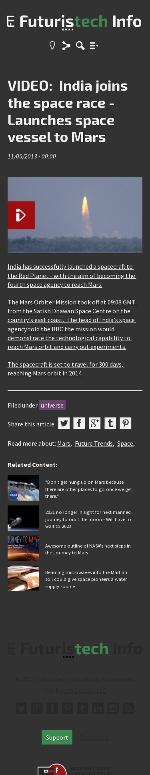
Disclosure (94, 737)
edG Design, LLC (84, 690)
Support (57, 737)
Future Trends (94, 443)
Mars (63, 443)
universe (52, 405)
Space (125, 443)
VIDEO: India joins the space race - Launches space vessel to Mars (68, 110)
